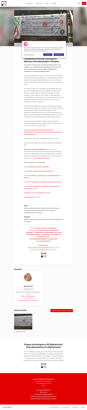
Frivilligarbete (27, 212)
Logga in (83, 407)
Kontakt (54, 3)
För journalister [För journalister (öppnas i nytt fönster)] (66, 407)
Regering (32, 208)
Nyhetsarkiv (29, 3)
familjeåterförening (38, 219)
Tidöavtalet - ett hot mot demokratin (33, 192)
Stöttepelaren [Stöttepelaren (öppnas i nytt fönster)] (43, 392)
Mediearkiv (39, 3)
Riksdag (49, 208)
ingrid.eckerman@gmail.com (41, 158)
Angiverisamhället (28, 197)
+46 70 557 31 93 (28, 298)
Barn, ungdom (38, 212)
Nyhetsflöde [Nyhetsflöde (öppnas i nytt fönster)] (75, 407)
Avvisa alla (47, 54)
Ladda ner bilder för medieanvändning (62, 310)
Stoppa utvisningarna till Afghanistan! (39, 166)
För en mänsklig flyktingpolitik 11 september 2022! (43, 239)
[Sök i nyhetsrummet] (79, 3)
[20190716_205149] (23, 321)
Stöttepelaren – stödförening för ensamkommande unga (46, 182)
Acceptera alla (58, 54)
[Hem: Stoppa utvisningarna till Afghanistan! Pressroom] (4, 3)
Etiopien (31, 219)
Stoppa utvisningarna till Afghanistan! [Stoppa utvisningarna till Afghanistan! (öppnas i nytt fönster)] (28, 300)
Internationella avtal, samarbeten (46, 210)
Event (47, 3)
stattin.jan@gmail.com (42, 249)
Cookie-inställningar (29, 54)
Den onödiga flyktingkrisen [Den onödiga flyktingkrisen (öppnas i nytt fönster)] (43, 390)
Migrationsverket (48, 219)
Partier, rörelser (55, 208)
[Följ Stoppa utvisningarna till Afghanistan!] (84, 3)
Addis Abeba (56, 219)
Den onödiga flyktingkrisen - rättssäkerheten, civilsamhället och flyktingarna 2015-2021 (43, 235)
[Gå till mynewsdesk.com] (7, 407)
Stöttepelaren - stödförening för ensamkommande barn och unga (43, 232)
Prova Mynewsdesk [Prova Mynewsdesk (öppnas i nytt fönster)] (54, 407)
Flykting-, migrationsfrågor (31, 210)
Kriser (33, 212)
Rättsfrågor (27, 208)
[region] (44, 49)
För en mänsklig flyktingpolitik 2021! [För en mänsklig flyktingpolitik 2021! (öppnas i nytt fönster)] (43, 394)
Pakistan (26, 219)
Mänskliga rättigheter (41, 208)
